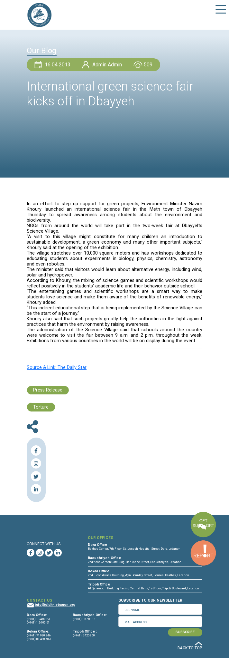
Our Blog (42, 50)
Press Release (47, 390)
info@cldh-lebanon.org (55, 605)
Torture (41, 407)
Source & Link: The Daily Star (57, 367)
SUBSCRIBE (185, 632)
